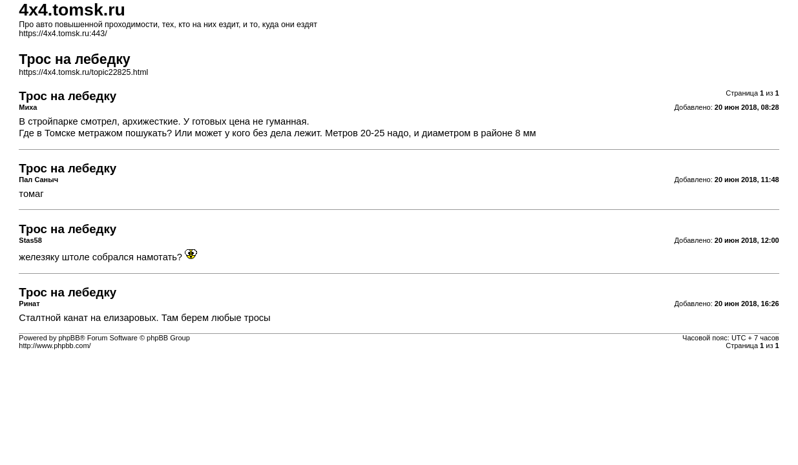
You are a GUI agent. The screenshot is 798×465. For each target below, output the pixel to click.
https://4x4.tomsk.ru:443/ (63, 33)
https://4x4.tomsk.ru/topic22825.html (83, 72)
